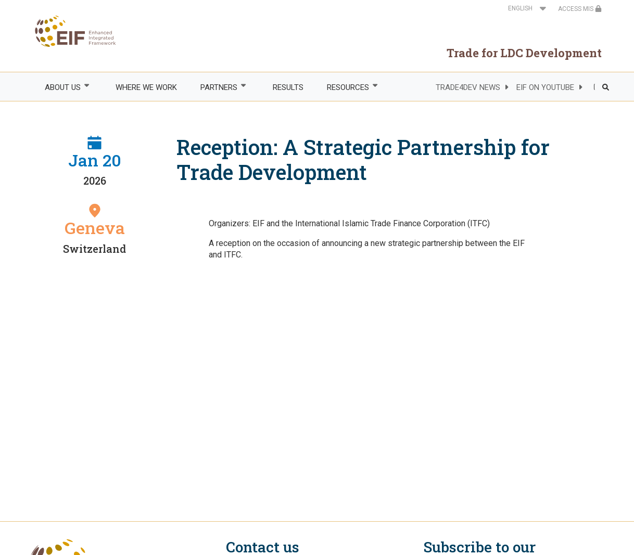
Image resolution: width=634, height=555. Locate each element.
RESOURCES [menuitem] (347, 87)
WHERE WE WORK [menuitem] (146, 87)
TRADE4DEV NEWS (468, 87)
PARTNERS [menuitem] (218, 87)
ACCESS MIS (580, 8)
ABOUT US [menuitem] (62, 87)
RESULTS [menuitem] (288, 87)
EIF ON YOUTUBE (545, 87)
